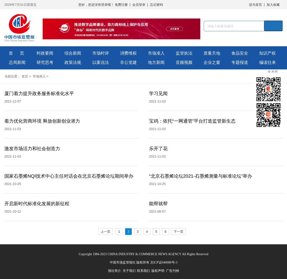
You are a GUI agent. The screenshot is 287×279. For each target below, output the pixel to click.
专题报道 (239, 62)
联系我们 (143, 271)
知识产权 (267, 53)
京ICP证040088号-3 (163, 262)
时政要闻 (45, 53)
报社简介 (114, 271)
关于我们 (129, 271)
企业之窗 (212, 62)
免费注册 (121, 4)
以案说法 (100, 62)
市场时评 (100, 53)
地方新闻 (156, 62)
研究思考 (45, 62)
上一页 (105, 231)
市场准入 (156, 53)
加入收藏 (273, 4)
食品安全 (239, 53)
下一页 (178, 231)
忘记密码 (156, 4)
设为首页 (255, 4)
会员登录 (138, 4)
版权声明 (157, 271)
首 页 (16, 53)
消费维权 (128, 53)
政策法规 (72, 62)
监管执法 (184, 53)
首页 (25, 76)
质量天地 (212, 53)
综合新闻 (72, 53)
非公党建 (128, 62)
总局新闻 (17, 62)
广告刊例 (172, 271)
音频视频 (184, 62)
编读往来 (267, 62)
